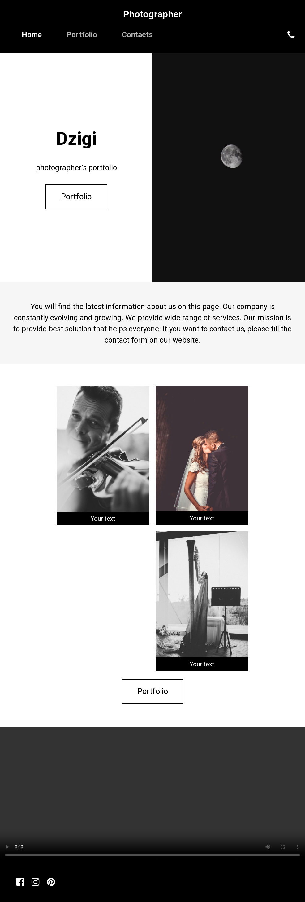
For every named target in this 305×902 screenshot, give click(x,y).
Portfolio (82, 34)
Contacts (137, 34)
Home (32, 34)
